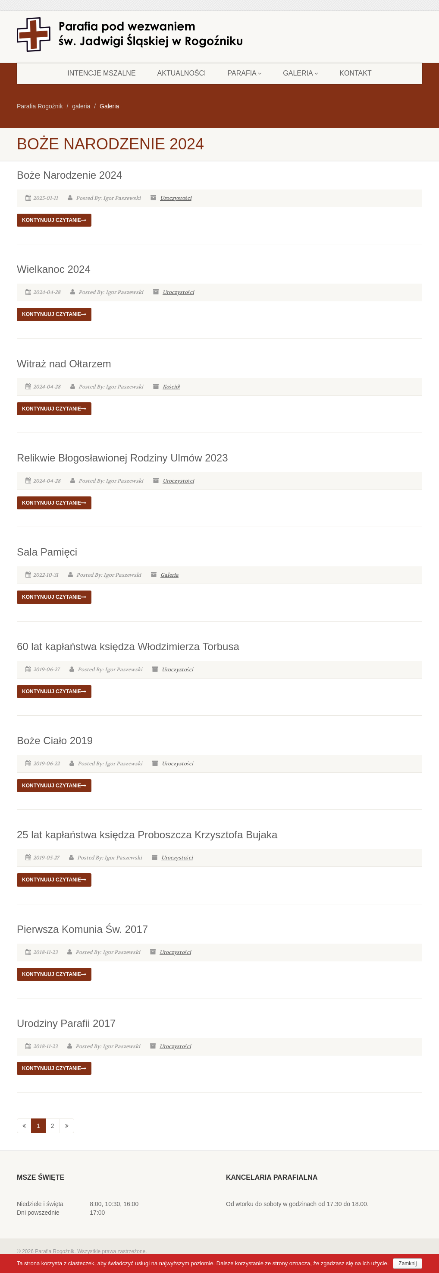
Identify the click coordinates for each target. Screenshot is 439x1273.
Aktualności (181, 73)
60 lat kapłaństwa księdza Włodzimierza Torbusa (128, 646)
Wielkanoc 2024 (54, 269)
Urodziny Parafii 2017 (66, 1023)
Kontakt (355, 73)
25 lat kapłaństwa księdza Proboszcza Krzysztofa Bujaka (147, 834)
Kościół (171, 386)
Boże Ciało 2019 (55, 740)
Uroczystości (175, 198)
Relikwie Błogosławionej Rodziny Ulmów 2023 (122, 458)
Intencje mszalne (101, 73)
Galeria (300, 73)
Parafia (245, 73)
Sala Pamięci (47, 552)
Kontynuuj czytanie (54, 220)
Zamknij (407, 1263)
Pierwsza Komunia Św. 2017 (82, 929)
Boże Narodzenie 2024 (69, 175)
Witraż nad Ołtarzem (64, 364)
